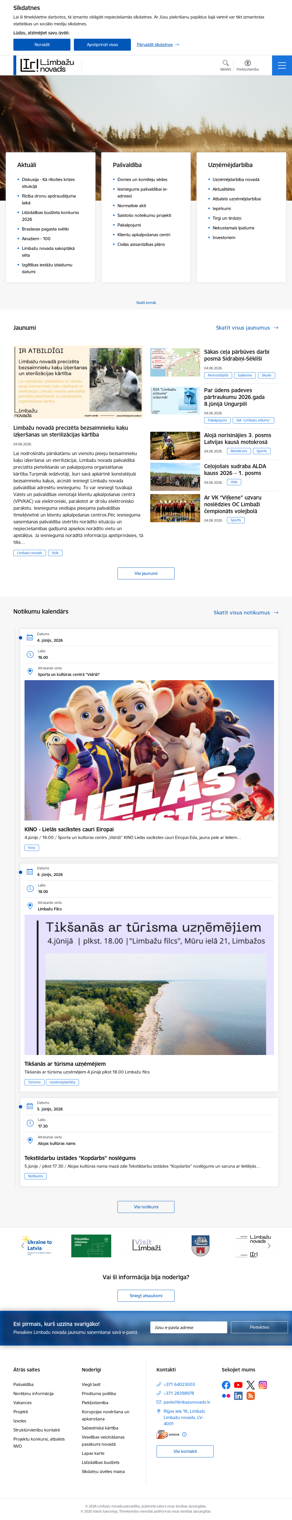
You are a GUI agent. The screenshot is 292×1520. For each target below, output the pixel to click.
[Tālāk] (269, 1246)
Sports (262, 451)
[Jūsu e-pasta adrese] (188, 1327)
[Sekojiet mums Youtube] (238, 1384)
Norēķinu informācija (33, 1393)
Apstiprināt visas (102, 44)
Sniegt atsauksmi (146, 1295)
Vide (55, 553)
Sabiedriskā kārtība (100, 1428)
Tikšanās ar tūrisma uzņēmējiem (65, 1063)
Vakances (22, 1402)
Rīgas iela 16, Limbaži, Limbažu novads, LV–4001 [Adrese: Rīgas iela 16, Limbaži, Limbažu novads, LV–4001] (185, 1417)
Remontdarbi (218, 375)
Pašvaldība (23, 1384)
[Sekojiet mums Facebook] (226, 1385)
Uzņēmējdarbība (62, 1082)
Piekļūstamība (95, 1402)
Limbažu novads (29, 553)
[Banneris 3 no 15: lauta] (146, 1245)
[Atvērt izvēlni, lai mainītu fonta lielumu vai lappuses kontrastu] (247, 66)
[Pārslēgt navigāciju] (282, 65)
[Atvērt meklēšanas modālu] (226, 66)
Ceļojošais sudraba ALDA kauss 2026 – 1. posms (235, 469)
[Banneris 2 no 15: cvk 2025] (91, 1245)
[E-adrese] (168, 1434)
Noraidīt (42, 44)
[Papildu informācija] (184, 1434)
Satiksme (245, 375)
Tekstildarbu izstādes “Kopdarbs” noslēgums (80, 1158)
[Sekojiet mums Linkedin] (238, 1396)
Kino (31, 848)
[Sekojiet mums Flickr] (226, 1395)
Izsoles (19, 1421)
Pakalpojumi (217, 420)
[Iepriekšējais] (22, 1246)
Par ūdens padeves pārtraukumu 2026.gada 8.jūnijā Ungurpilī (234, 397)
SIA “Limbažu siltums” (253, 420)
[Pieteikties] (259, 1327)
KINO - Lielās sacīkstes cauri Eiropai (69, 829)
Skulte (266, 375)
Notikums (35, 1176)
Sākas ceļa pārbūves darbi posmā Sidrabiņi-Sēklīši (236, 355)
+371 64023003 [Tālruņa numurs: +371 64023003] (179, 1384)
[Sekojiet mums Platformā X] (250, 1385)
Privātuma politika (99, 1393)
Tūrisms (34, 1082)
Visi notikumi (146, 1207)
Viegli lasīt (91, 1384)
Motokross (239, 451)
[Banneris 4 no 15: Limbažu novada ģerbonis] (201, 1245)
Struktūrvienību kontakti (36, 1430)
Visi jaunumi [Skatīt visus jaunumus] (146, 573)
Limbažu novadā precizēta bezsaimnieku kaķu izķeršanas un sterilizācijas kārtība (70, 431)
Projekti (20, 1411)
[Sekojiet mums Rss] (250, 1396)
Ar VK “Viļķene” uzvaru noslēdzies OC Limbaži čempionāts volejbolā (232, 504)
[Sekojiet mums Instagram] (263, 1385)
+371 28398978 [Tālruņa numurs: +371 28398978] (179, 1393)
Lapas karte (93, 1453)
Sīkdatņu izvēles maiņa (103, 1471)
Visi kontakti (185, 1451)
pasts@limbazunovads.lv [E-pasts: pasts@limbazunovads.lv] (187, 1402)
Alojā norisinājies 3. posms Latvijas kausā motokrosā (237, 438)
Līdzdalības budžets (100, 1462)
